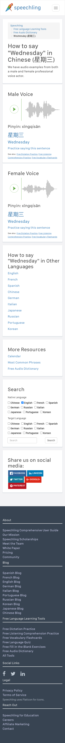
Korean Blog (11, 604)
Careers (8, 720)
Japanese (15, 310)
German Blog (12, 586)
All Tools (8, 655)
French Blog (11, 577)
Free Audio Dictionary (25, 32)
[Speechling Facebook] (6, 674)
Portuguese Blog (14, 595)
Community (11, 557)
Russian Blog (12, 599)
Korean (13, 329)
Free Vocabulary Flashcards (22, 637)
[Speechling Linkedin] (24, 674)
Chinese (13, 292)
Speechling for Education (21, 715)
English (13, 273)
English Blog (11, 581)
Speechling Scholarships (20, 539)
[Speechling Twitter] (15, 674)
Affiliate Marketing (16, 724)
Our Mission (11, 534)
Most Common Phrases (24, 362)
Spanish (14, 285)
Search (51, 440)
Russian (13, 316)
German (13, 298)
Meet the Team (13, 543)
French (13, 279)
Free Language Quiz (17, 642)
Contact (8, 728)
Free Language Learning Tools (30, 29)
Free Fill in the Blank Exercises (24, 646)
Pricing (8, 552)
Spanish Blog (12, 573)
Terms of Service (14, 695)
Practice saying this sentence (29, 148)
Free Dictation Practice (19, 629)
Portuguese (16, 322)
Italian (12, 304)
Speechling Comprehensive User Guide (30, 530)
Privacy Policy (13, 690)
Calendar (14, 356)
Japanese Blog (13, 608)
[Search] (22, 440)
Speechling (16, 25)
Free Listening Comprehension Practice (31, 633)
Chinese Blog (12, 613)
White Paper (11, 548)
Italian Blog (11, 590)
